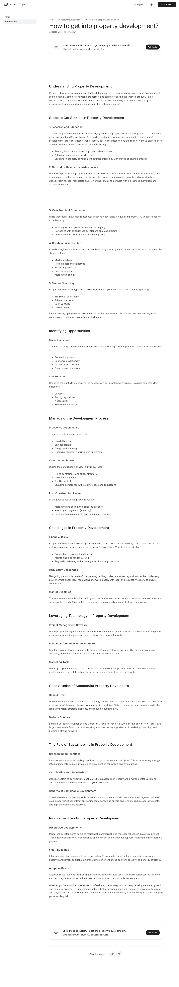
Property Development (69, 19)
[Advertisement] (106, 67)
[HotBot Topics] (15, 4)
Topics (52, 19)
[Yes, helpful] (112, 954)
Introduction (11, 21)
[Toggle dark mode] (151, 4)
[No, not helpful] (119, 954)
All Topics (138, 4)
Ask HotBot (166, 4)
